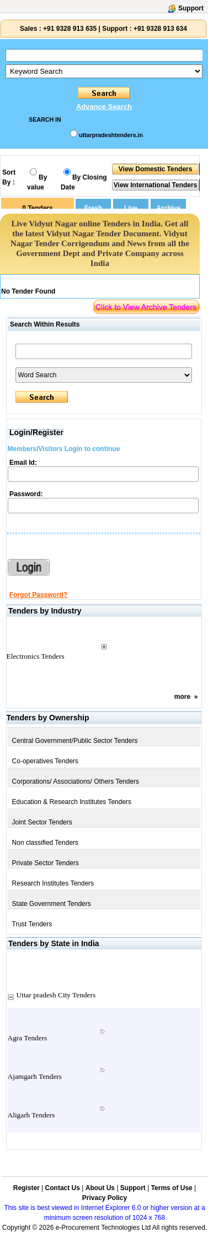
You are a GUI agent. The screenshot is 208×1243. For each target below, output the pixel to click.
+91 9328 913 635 (69, 28)
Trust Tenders (32, 924)
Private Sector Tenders (45, 863)
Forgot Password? (38, 595)
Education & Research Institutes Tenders (72, 802)
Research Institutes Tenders (53, 883)
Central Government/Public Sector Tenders (75, 741)
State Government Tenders (51, 904)
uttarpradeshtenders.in (111, 135)
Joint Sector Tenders (42, 822)
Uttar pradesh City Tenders (56, 995)
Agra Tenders (27, 1038)
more (182, 697)
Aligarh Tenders (31, 1115)
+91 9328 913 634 (160, 28)
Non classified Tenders (45, 842)
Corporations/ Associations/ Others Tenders (76, 781)
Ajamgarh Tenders (35, 1076)
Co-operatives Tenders (45, 761)
